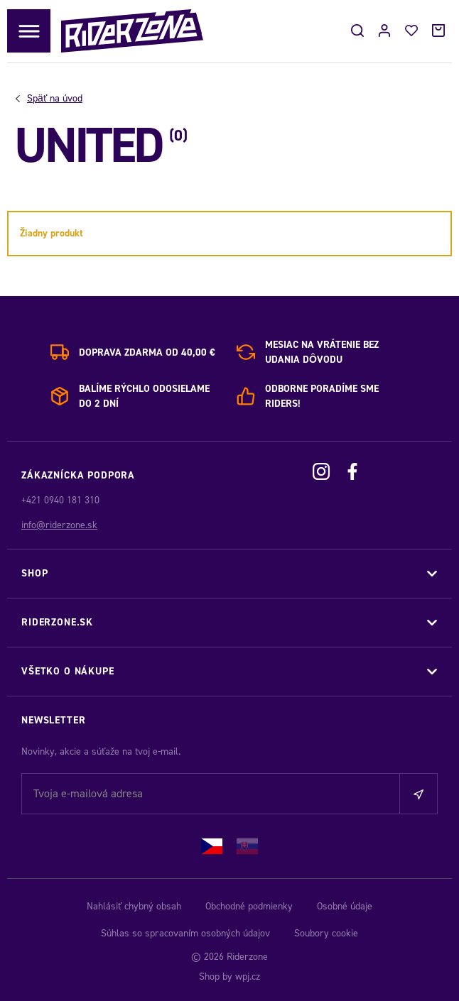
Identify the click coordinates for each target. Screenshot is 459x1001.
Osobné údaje (344, 906)
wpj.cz (247, 976)
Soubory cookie (326, 933)
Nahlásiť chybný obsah (134, 906)
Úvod (54, 99)
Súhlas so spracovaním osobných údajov (185, 933)
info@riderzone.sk (59, 525)
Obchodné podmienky (249, 906)
